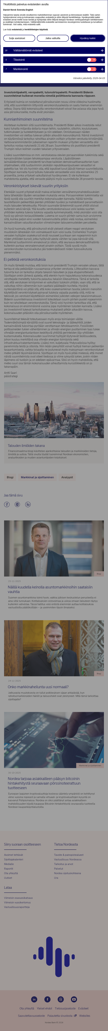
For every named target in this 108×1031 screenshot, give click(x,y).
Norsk (13, 10)
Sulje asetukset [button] (17, 38)
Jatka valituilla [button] (52, 38)
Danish (6, 10)
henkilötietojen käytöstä (36, 29)
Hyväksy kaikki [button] (88, 38)
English (29, 10)
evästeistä (17, 29)
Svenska (21, 10)
